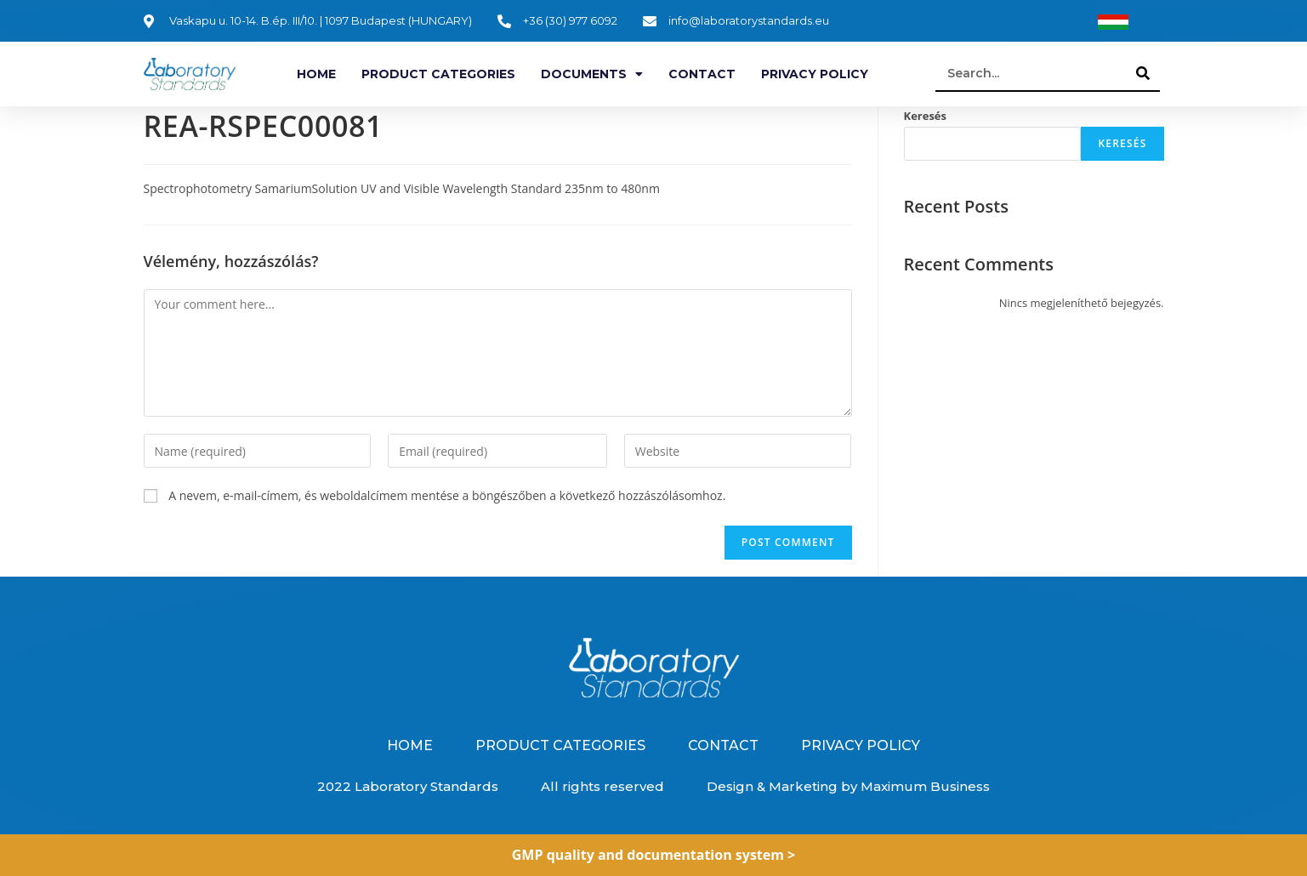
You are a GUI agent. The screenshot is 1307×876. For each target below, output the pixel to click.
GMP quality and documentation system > (654, 854)
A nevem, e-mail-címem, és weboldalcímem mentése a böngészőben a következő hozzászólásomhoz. (446, 495)
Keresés (925, 115)
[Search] (1143, 73)
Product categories (438, 74)
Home (316, 74)
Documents (592, 74)
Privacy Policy (814, 74)
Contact (702, 74)
